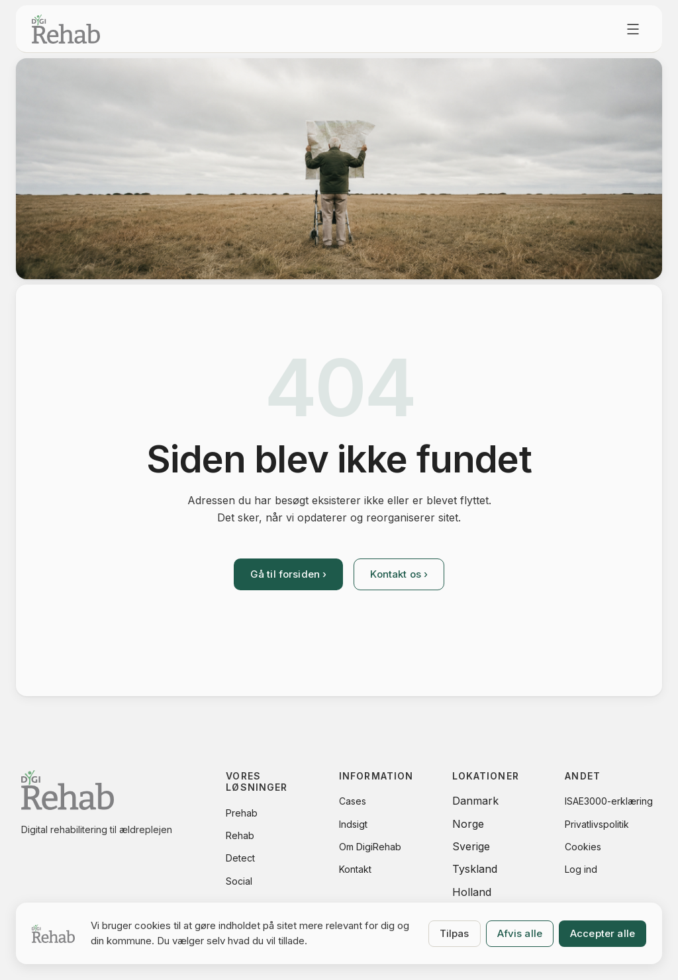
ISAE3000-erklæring (609, 801)
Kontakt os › (399, 574)
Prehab (242, 813)
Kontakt (355, 869)
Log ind (581, 869)
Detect (240, 858)
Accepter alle (602, 933)
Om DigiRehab (370, 846)
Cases (352, 801)
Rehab (240, 835)
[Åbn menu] (633, 29)
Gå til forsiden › (288, 574)
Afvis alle (520, 933)
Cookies (583, 846)
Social (239, 881)
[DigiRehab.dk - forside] (66, 29)
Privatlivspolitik (597, 824)
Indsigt (353, 824)
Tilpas (454, 933)
